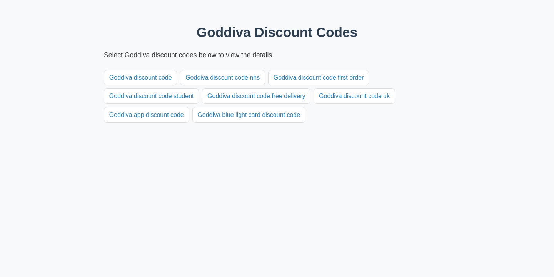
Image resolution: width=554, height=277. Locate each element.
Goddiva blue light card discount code (248, 115)
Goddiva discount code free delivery (256, 96)
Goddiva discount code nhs (222, 77)
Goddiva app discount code (146, 115)
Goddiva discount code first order (319, 77)
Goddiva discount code (140, 77)
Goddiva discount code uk (354, 96)
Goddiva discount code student (151, 96)
